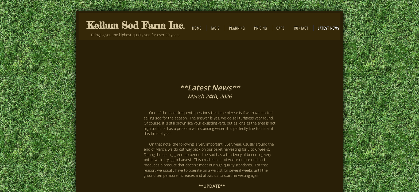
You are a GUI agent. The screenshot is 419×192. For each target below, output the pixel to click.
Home (196, 28)
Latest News (328, 28)
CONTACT (301, 28)
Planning (237, 28)
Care (280, 28)
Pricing (260, 28)
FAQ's (215, 28)
